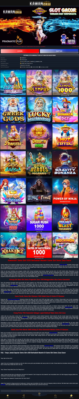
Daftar (59, 51)
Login (20, 51)
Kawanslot (19, 391)
